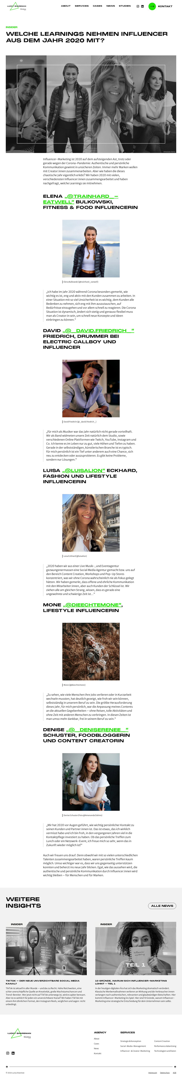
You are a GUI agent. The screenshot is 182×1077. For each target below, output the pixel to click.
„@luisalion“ (83, 470)
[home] (17, 6)
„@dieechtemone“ (92, 605)
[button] (126, 6)
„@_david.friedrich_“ (98, 330)
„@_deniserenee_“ (97, 729)
